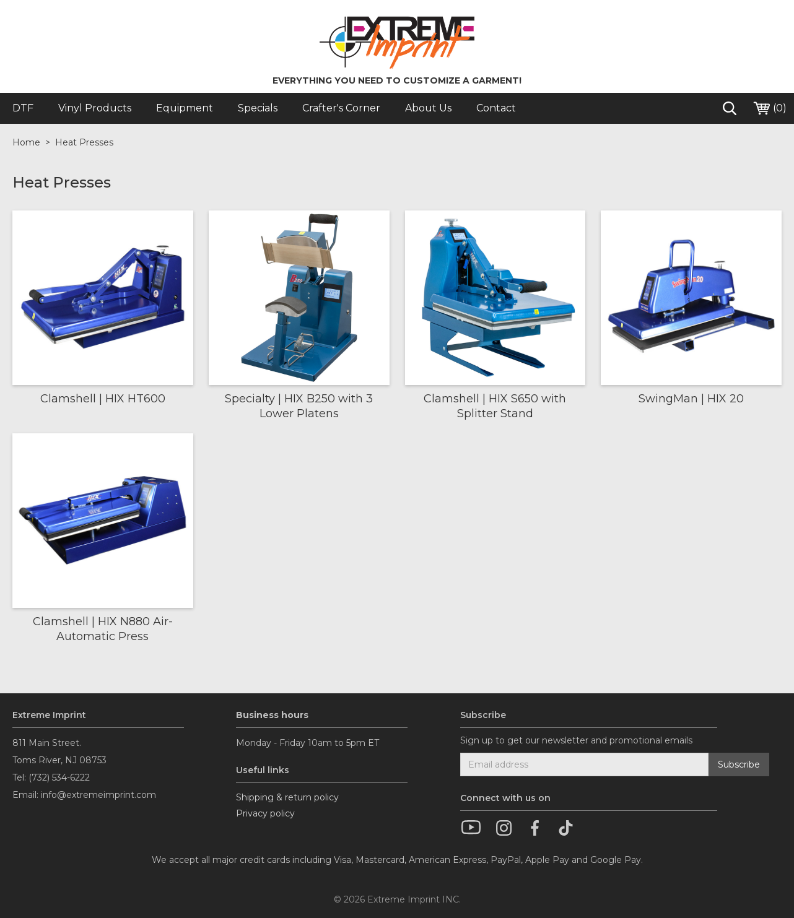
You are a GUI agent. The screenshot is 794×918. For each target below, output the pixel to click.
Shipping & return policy (287, 797)
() (769, 108)
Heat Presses (84, 142)
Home (26, 142)
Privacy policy (265, 813)
